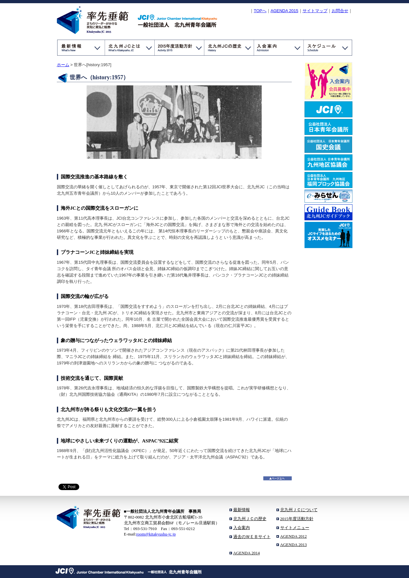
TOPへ (260, 10)
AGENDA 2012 (293, 536)
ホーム (63, 64)
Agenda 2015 (284, 10)
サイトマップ (315, 10)
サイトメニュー (294, 527)
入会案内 (241, 527)
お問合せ (340, 10)
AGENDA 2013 (293, 544)
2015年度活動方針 (296, 518)
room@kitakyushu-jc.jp (156, 534)
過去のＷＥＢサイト (252, 536)
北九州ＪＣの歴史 (249, 518)
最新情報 (241, 509)
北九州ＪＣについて (299, 509)
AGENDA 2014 (246, 553)
